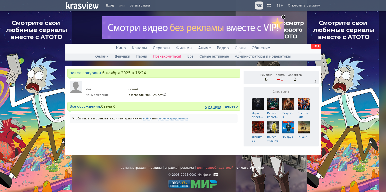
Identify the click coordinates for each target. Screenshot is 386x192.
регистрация (140, 5)
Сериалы (161, 48)
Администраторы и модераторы (263, 56)
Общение (261, 48)
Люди (240, 48)
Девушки (122, 56)
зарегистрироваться (173, 118)
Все (190, 56)
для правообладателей (215, 167)
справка (171, 167)
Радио (223, 48)
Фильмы (184, 48)
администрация (133, 167)
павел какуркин (85, 73)
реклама (187, 167)
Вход (110, 5)
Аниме (204, 48)
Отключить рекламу (304, 5)
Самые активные (214, 56)
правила (155, 167)
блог (261, 167)
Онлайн (102, 56)
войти (147, 118)
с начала (213, 106)
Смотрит (281, 91)
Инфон (204, 174)
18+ (280, 5)
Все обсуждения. (85, 106)
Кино (121, 48)
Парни (141, 56)
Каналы (139, 48)
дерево (231, 106)
